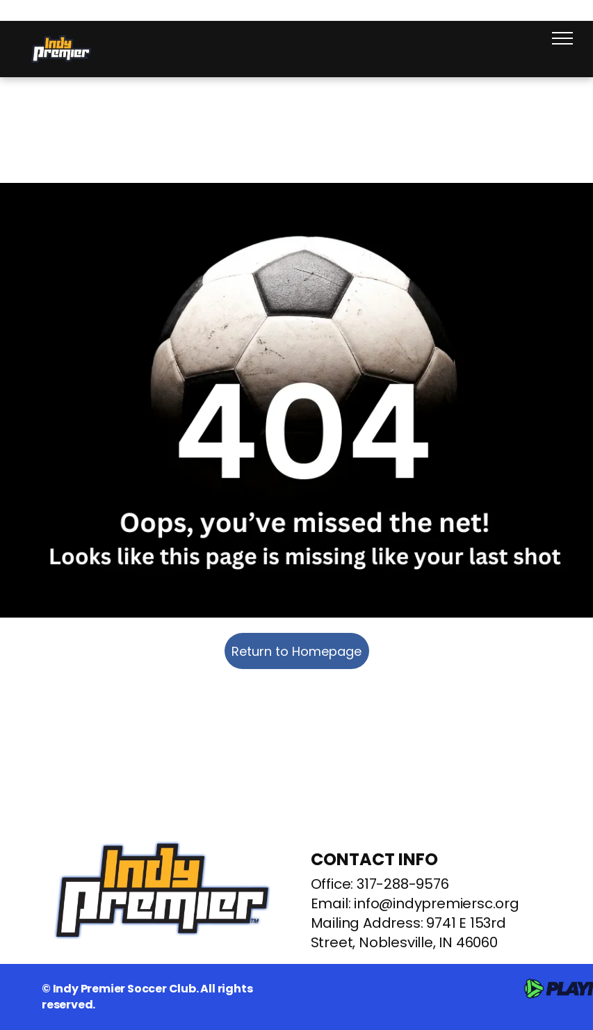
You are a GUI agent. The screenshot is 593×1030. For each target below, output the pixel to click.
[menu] (562, 38)
